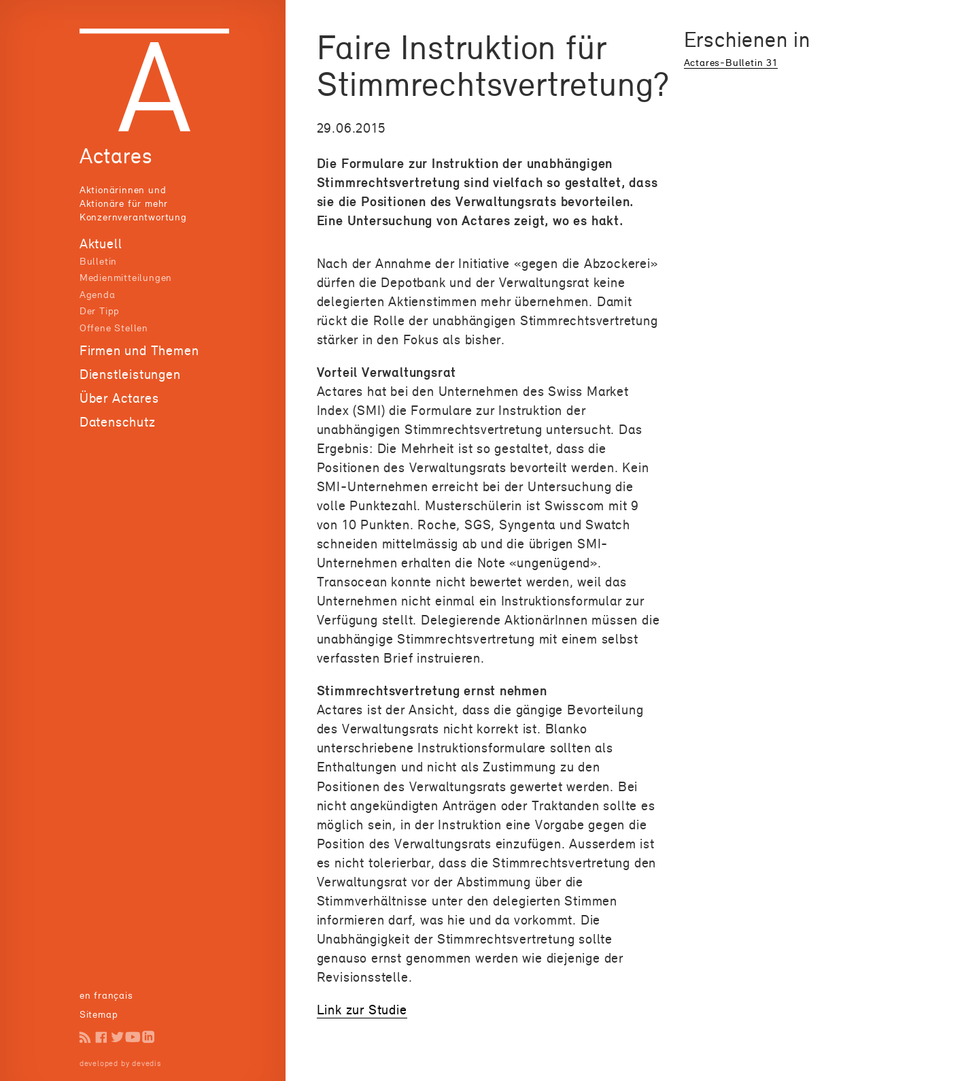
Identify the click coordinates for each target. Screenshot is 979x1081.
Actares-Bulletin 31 (731, 62)
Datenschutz (118, 422)
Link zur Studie (362, 1009)
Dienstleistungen (130, 374)
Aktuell (101, 243)
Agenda (98, 294)
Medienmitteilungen (126, 277)
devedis (146, 1063)
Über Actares (119, 398)
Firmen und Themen (139, 350)
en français (106, 995)
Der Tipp (100, 310)
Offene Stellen (114, 327)
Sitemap (99, 1014)
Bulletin (98, 261)
